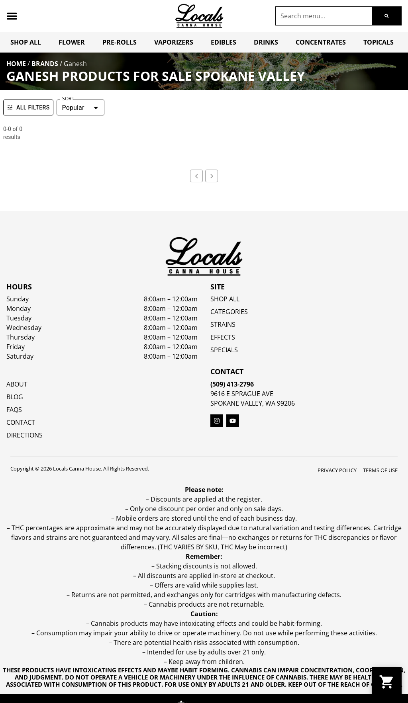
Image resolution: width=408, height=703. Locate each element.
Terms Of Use (380, 470)
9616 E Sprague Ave (241, 393)
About (16, 384)
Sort (68, 99)
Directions (24, 435)
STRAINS (222, 324)
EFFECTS (222, 337)
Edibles (223, 42)
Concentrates (321, 42)
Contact (20, 422)
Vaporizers (173, 42)
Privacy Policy (337, 470)
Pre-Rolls (119, 42)
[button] (12, 15)
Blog (14, 397)
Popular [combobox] (73, 107)
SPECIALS (224, 350)
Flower (72, 42)
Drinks (266, 42)
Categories (229, 311)
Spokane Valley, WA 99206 (252, 403)
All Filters (28, 107)
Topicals (378, 42)
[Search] (386, 16)
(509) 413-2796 (232, 384)
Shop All (25, 42)
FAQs (14, 409)
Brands (44, 63)
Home (16, 63)
